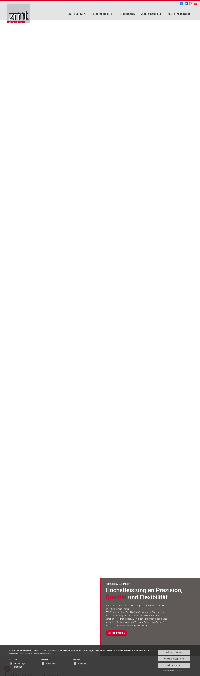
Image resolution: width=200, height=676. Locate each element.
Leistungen (127, 14)
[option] (100, 328)
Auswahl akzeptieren (174, 659)
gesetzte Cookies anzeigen (174, 670)
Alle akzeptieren (174, 652)
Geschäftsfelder (103, 14)
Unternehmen (76, 14)
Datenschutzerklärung (42, 653)
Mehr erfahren (116, 633)
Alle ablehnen (173, 665)
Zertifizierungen (179, 14)
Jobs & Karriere (151, 14)
